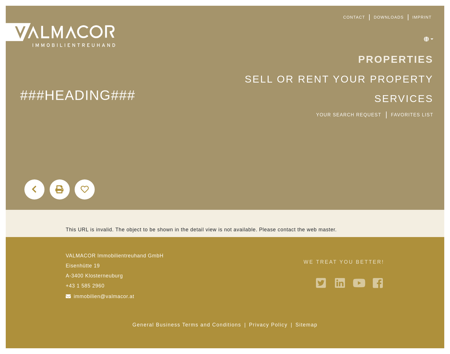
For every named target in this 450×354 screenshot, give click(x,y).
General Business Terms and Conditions (187, 325)
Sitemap (307, 325)
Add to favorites (85, 189)
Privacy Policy (268, 325)
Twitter (321, 283)
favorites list (412, 114)
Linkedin (340, 283)
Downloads (389, 17)
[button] (429, 39)
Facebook (378, 283)
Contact (354, 17)
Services (404, 98)
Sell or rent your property (339, 79)
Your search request (348, 114)
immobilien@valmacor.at (104, 296)
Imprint (422, 17)
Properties (395, 59)
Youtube (359, 283)
